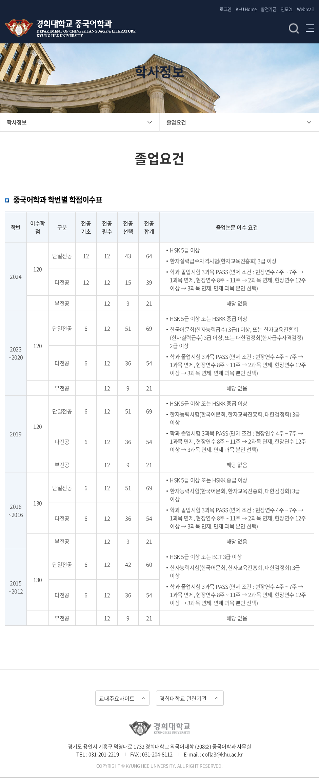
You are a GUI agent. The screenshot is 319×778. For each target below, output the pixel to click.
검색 (294, 28)
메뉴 (310, 28)
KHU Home (246, 9)
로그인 (226, 9)
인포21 (287, 9)
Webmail (305, 9)
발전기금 (268, 9)
